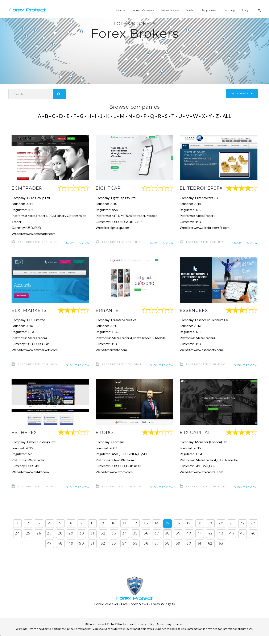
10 (114, 523)
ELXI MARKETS (31, 310)
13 (146, 523)
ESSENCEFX (195, 310)
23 (253, 523)
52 (103, 543)
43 (221, 533)
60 (188, 543)
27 (49, 533)
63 (221, 543)
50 (81, 543)
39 (178, 533)
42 (210, 533)
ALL (227, 116)
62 (210, 543)
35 (135, 533)
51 (92, 543)
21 (232, 523)
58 (167, 543)
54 (124, 543)
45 (242, 533)
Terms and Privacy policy (139, 623)
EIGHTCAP (109, 188)
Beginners (208, 10)
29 (71, 533)
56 (146, 543)
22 (242, 523)
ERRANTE (108, 310)
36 (146, 533)
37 (156, 533)
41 (200, 533)
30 (81, 533)
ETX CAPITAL (197, 432)
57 (156, 543)
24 (17, 533)
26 (39, 533)
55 (135, 543)
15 (167, 523)
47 (49, 543)
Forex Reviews (144, 10)
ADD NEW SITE (242, 93)
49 (71, 543)
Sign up (229, 10)
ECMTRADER (29, 188)
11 (124, 523)
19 (210, 523)
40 (188, 533)
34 (124, 533)
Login (246, 10)
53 (114, 543)
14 (157, 523)
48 (60, 543)
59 (178, 543)
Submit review (77, 242)
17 (189, 523)
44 (231, 533)
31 (92, 533)
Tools (190, 10)
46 (253, 533)
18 (200, 523)
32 (103, 533)
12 (135, 523)
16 (178, 523)
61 (200, 543)
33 (113, 533)
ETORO (105, 432)
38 (167, 533)
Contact (178, 623)
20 (221, 523)
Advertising (164, 623)
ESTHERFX (26, 432)
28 (60, 533)
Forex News (170, 10)
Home (121, 10)
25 (28, 533)
